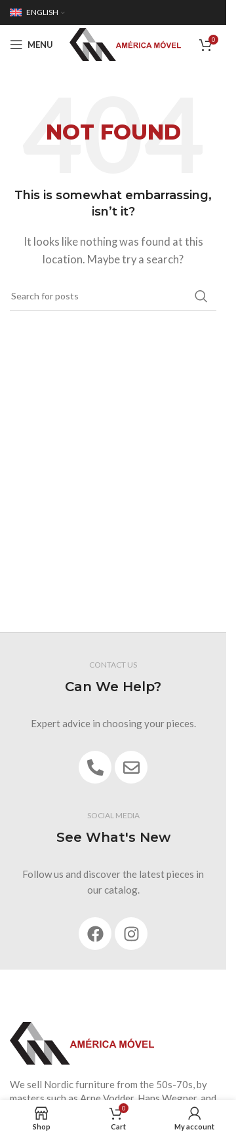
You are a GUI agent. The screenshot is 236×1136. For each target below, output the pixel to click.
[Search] (113, 296)
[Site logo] (125, 43)
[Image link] (82, 1042)
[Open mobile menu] (31, 44)
